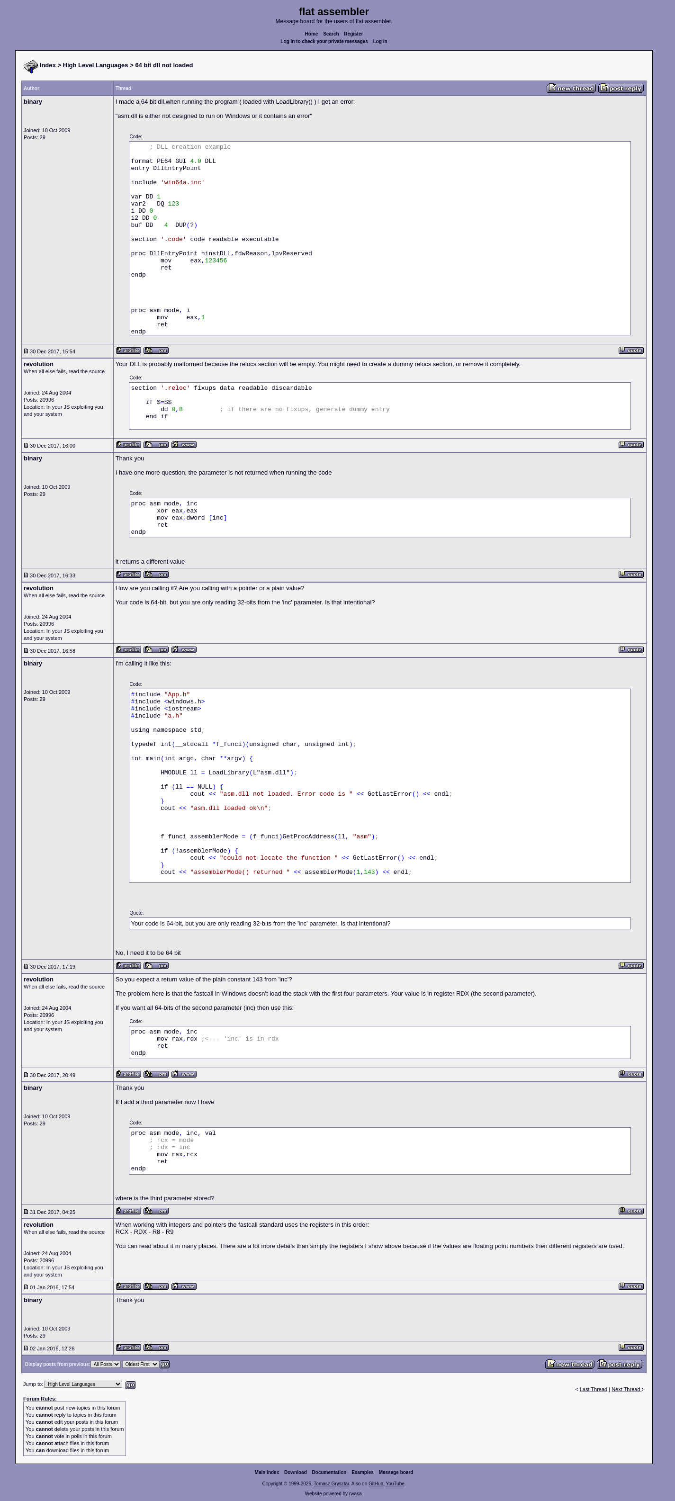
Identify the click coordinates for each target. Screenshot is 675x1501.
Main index (267, 1472)
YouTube (395, 1483)
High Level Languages (95, 65)
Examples (362, 1472)
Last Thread (594, 1389)
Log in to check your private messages (324, 41)
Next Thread (626, 1389)
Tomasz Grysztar (331, 1483)
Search (331, 33)
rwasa (355, 1493)
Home (311, 33)
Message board (396, 1472)
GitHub (376, 1483)
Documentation (329, 1472)
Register (353, 33)
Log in (380, 41)
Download (295, 1472)
